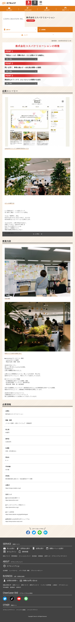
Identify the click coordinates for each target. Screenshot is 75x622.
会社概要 (5, 570)
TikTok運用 (6, 587)
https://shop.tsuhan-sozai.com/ (13, 521)
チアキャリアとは (11, 566)
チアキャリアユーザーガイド (59, 556)
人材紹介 (55, 585)
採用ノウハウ (24, 585)
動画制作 (12, 587)
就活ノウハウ (6, 556)
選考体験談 (14, 556)
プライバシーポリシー (37, 570)
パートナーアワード (32, 610)
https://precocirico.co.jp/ (12, 507)
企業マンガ (47, 556)
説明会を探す (23, 548)
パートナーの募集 (20, 610)
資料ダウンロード (34, 585)
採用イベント (16, 585)
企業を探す (38, 548)
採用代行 (18, 587)
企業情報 (42, 29)
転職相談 (40, 556)
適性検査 (23, 551)
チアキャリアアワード (9, 610)
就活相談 (34, 556)
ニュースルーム (13, 570)
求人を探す (9, 548)
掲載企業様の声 (7, 585)
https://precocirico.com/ (11, 500)
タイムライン (9, 551)
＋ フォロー (30, 20)
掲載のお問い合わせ (28, 580)
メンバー (37, 35)
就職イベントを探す (55, 548)
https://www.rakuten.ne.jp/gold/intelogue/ (16, 514)
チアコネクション (63, 585)
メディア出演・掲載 (24, 570)
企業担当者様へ (10, 580)
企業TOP (19, 29)
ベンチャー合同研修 (46, 585)
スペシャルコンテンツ (25, 556)
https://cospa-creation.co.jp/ (13, 488)
